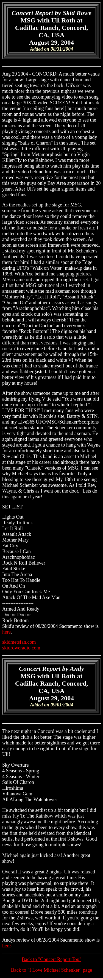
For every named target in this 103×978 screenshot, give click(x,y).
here (6, 632)
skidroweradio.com (21, 648)
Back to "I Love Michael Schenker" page (51, 970)
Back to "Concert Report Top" (51, 959)
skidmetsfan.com (19, 642)
